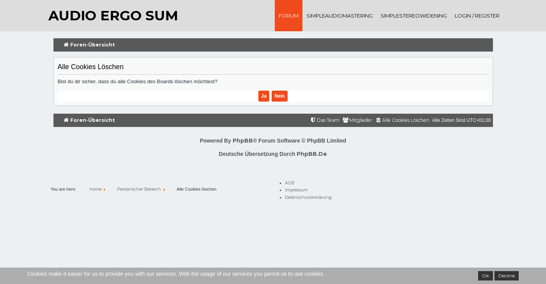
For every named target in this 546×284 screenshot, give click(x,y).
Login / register (477, 16)
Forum (289, 16)
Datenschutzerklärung (308, 196)
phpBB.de (312, 153)
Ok (485, 276)
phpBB (243, 140)
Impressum (296, 188)
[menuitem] (402, 120)
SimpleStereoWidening (414, 16)
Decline (506, 276)
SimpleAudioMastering (339, 16)
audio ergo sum (113, 15)
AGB (290, 181)
